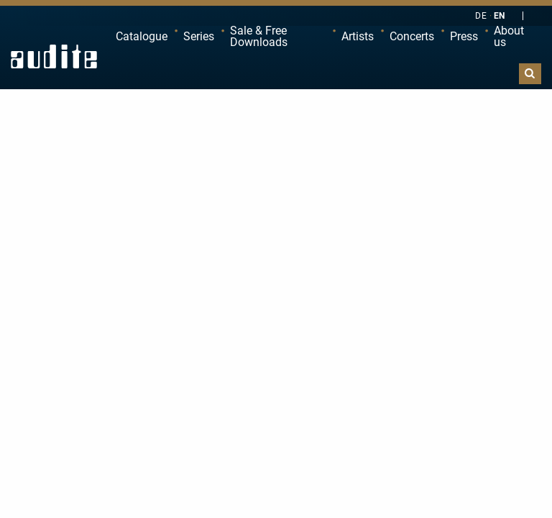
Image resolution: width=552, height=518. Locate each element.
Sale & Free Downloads (259, 36)
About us (509, 36)
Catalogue (141, 36)
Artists (357, 36)
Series (198, 36)
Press (464, 36)
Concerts (412, 36)
